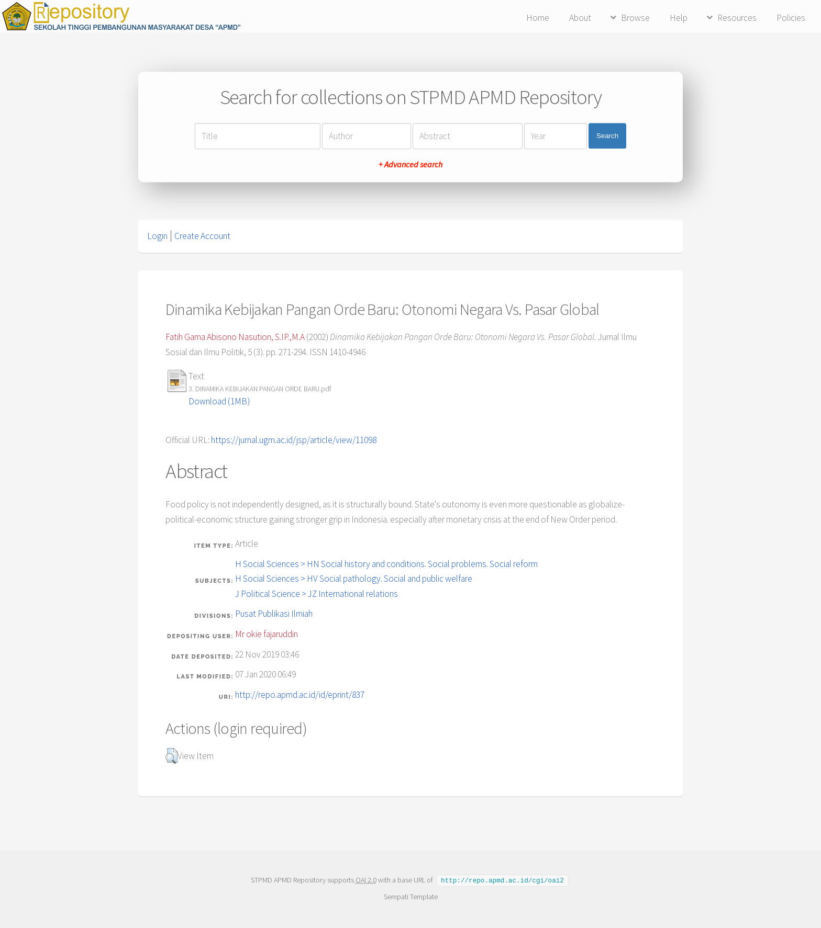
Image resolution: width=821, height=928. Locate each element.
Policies (790, 18)
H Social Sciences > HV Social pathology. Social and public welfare (353, 578)
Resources (737, 18)
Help (678, 18)
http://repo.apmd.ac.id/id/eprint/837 (299, 694)
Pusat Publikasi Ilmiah (274, 613)
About (580, 18)
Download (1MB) (219, 401)
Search (607, 136)
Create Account (202, 236)
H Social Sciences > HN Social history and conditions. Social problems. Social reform (386, 564)
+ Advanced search (410, 164)
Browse (635, 18)
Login (157, 236)
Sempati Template (410, 896)
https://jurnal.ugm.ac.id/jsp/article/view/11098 (293, 440)
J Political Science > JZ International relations (316, 593)
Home (537, 18)
